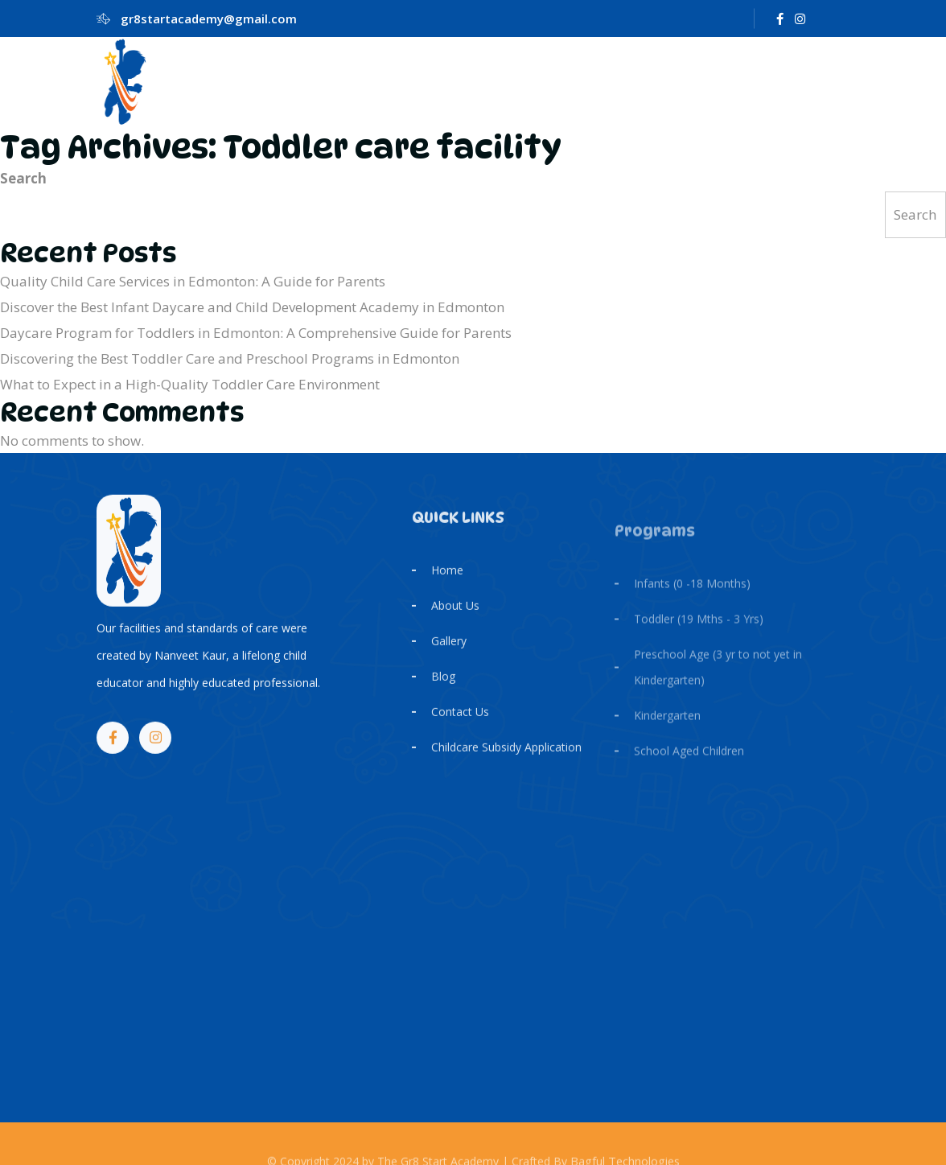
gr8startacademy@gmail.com (209, 18)
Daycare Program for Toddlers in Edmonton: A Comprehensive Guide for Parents (256, 332)
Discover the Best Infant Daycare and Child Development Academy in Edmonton (252, 307)
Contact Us (460, 741)
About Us (455, 635)
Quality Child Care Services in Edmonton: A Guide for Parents (192, 281)
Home (447, 599)
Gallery (449, 670)
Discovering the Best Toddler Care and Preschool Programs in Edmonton (229, 358)
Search (23, 178)
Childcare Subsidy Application (506, 776)
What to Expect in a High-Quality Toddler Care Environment (190, 384)
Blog (443, 706)
